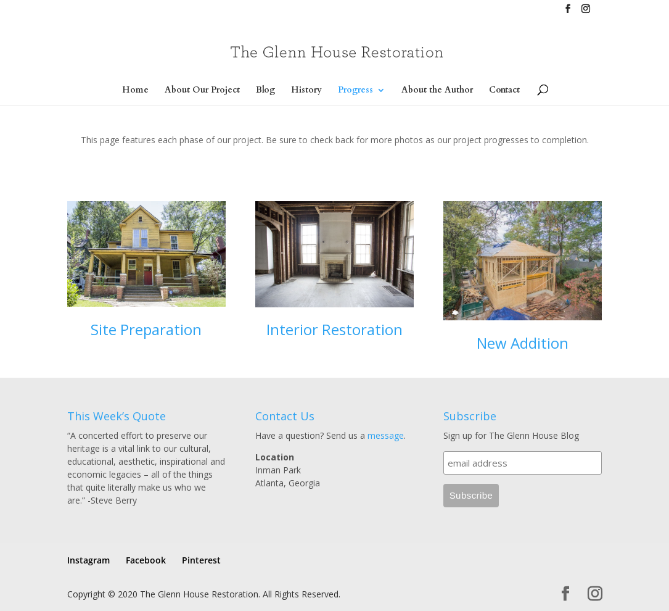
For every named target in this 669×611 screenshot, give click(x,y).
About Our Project (202, 91)
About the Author (437, 91)
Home (135, 91)
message (385, 435)
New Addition (522, 343)
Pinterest (201, 560)
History (306, 91)
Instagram (88, 560)
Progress (355, 91)
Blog (265, 91)
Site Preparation (146, 329)
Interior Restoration (334, 329)
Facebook (146, 560)
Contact (504, 91)
